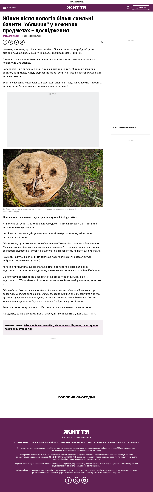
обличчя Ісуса (66, 72)
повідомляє (9, 62)
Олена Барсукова (11, 36)
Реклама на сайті (22, 442)
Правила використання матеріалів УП (77, 442)
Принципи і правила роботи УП (111, 442)
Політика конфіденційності (45, 442)
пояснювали (44, 313)
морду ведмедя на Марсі (42, 72)
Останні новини (124, 127)
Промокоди (133, 442)
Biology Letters (69, 217)
